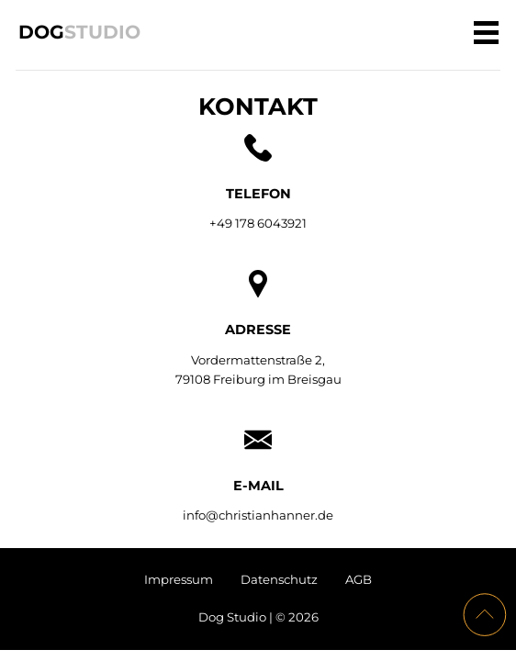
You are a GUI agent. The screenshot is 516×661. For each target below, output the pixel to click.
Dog (79, 30)
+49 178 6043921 (258, 223)
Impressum (178, 579)
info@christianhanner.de (258, 515)
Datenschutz (279, 579)
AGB (358, 579)
